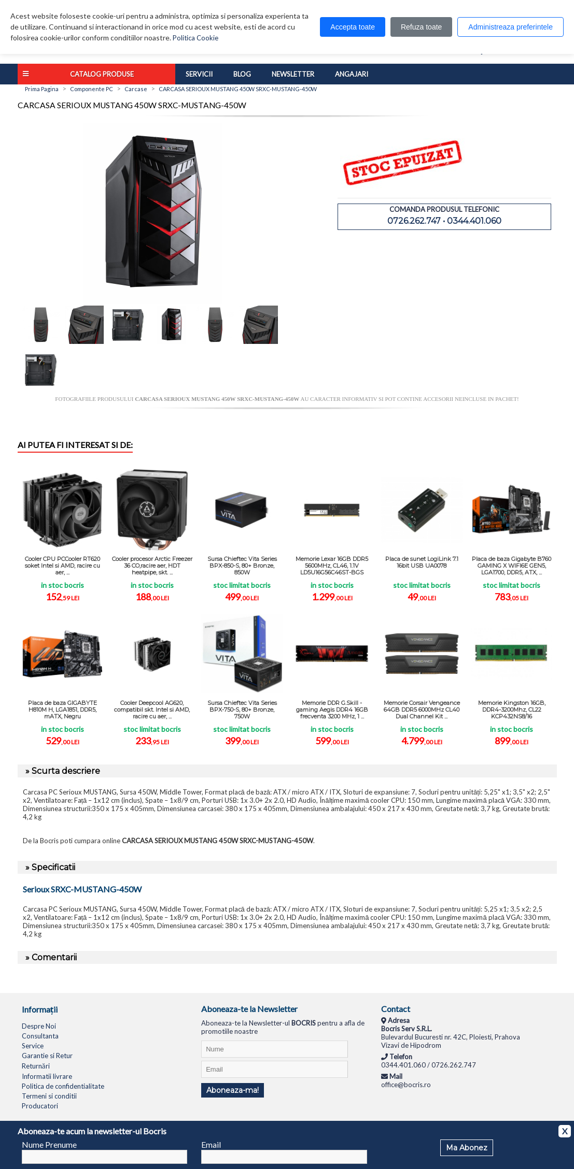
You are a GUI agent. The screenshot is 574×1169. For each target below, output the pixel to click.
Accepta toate (352, 27)
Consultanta (40, 1036)
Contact (395, 1009)
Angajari (351, 74)
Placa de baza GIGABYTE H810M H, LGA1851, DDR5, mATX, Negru (62, 709)
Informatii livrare (47, 1076)
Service (33, 1046)
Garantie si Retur (47, 1055)
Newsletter (293, 74)
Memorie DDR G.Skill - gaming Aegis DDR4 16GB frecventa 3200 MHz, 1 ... (332, 709)
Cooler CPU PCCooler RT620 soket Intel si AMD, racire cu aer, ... (62, 565)
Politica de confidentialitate (63, 1086)
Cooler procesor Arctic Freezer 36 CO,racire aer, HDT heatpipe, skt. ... (152, 565)
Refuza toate (421, 27)
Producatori (40, 1106)
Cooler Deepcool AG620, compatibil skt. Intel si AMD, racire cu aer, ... (152, 709)
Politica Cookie (195, 38)
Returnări (36, 1066)
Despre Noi (39, 1026)
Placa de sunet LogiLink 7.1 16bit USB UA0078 (421, 562)
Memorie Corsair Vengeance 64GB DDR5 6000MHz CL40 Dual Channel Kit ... (422, 709)
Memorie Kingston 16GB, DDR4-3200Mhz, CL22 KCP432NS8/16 (511, 709)
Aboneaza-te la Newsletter (249, 1009)
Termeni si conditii (49, 1096)
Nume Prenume (49, 1144)
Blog (242, 74)
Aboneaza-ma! (232, 1090)
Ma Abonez (466, 1147)
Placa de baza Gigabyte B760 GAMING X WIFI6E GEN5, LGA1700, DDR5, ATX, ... (511, 565)
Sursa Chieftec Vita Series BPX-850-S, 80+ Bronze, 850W (242, 565)
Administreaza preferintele (510, 27)
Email (211, 1144)
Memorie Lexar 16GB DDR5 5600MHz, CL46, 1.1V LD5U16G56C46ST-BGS (332, 565)
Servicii (199, 74)
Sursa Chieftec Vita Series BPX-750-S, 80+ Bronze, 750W (242, 709)
